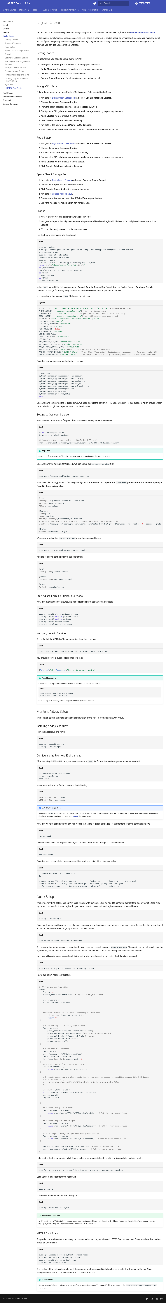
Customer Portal (50, 10)
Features (35, 10)
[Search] (113, 3)
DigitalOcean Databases (63, 98)
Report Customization (69, 10)
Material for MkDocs (19, 1299)
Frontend (74, 816)
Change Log (107, 10)
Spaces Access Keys (62, 194)
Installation (24, 10)
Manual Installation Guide (142, 32)
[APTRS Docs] (3, 3)
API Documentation (90, 10)
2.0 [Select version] (26, 3)
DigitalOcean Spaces (62, 180)
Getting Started (9, 10)
